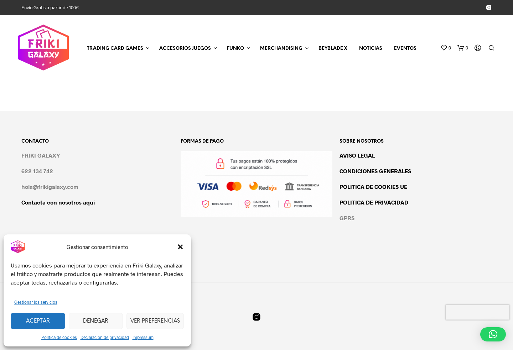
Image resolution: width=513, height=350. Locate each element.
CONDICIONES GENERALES (375, 171)
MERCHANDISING (281, 48)
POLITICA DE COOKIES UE (373, 186)
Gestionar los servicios (35, 301)
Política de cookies (59, 337)
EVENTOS (405, 48)
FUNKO (235, 48)
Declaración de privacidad (105, 337)
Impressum (143, 337)
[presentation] (477, 312)
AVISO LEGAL (357, 155)
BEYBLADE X (332, 48)
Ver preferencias (155, 321)
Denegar (95, 321)
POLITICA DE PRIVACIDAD (374, 202)
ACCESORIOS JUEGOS (185, 48)
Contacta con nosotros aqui (58, 202)
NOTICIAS (370, 48)
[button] (180, 246)
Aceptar (38, 321)
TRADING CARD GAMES (115, 48)
